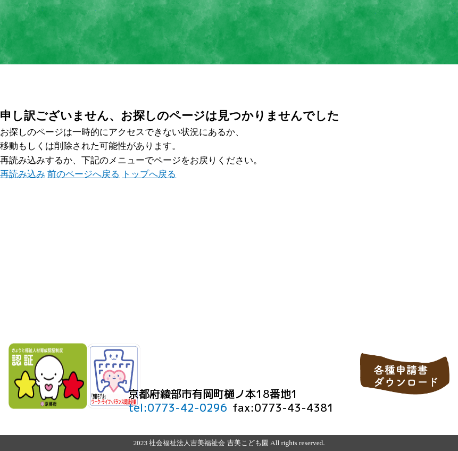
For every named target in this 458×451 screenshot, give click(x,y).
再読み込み (22, 174)
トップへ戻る (149, 174)
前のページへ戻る (83, 174)
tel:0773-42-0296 (177, 407)
